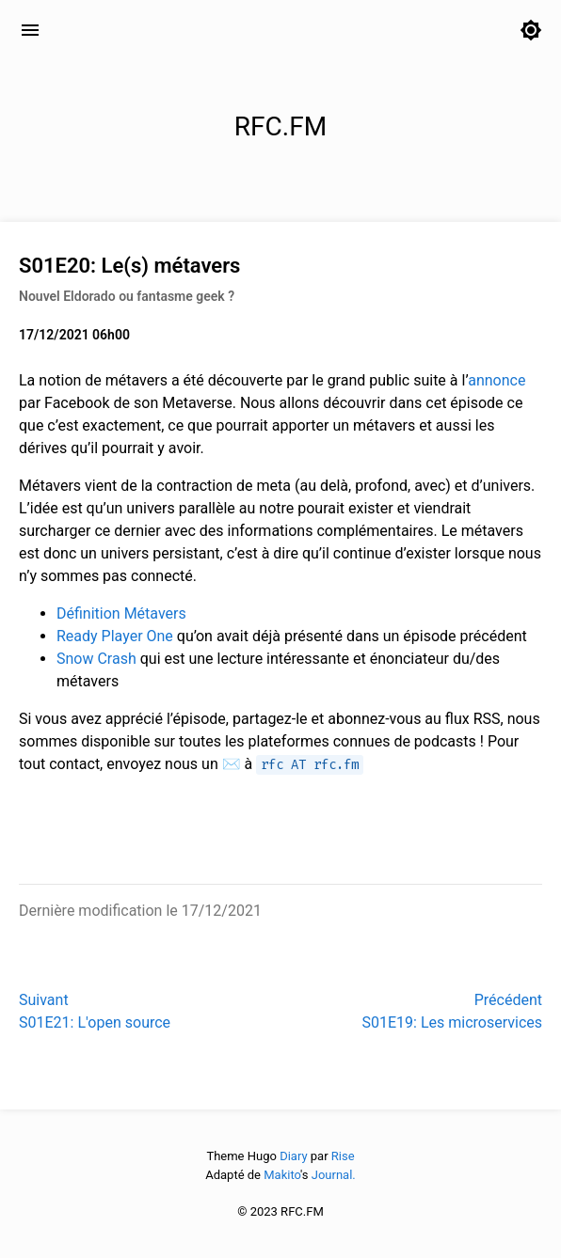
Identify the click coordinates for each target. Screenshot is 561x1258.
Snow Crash (96, 659)
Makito (282, 1175)
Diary (293, 1156)
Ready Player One (114, 636)
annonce (496, 380)
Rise (343, 1156)
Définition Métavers (121, 613)
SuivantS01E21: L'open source (94, 1011)
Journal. (334, 1175)
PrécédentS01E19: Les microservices (452, 1011)
